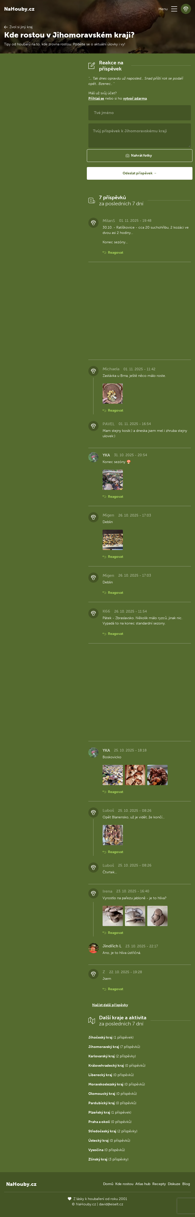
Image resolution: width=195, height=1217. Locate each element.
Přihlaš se (96, 98)
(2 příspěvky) (112, 1056)
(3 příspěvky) (108, 1159)
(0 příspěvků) (116, 1065)
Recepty (159, 1184)
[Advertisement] (42, 136)
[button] (174, 8)
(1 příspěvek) (111, 1037)
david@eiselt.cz (111, 1204)
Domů (108, 1184)
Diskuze (174, 1184)
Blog (186, 1184)
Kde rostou (124, 1184)
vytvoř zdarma (135, 98)
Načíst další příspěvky (110, 1005)
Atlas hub (142, 1184)
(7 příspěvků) (114, 1047)
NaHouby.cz (19, 9)
